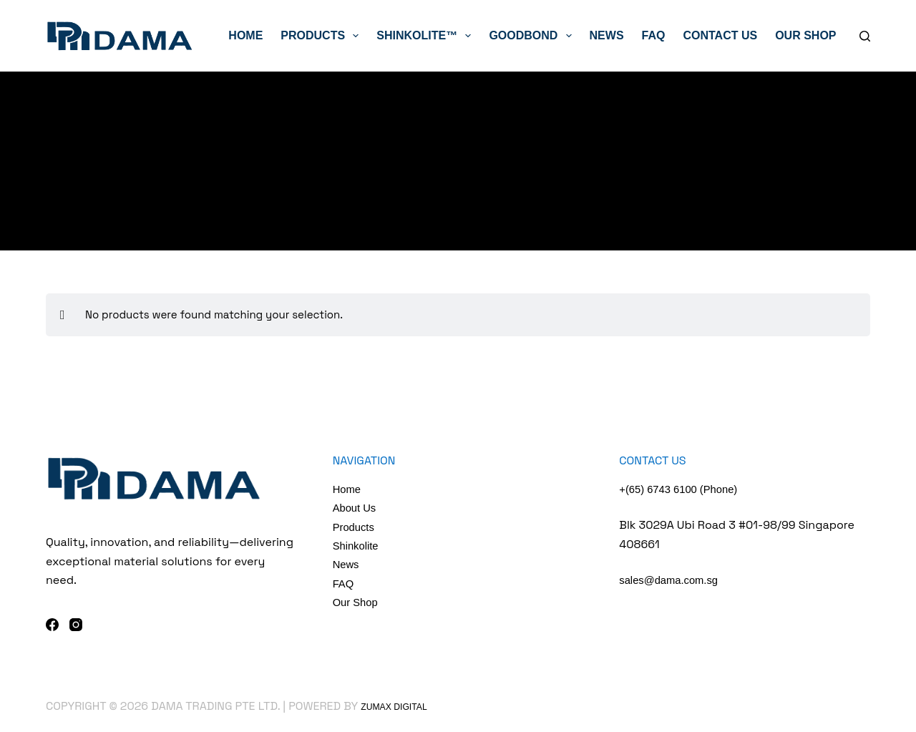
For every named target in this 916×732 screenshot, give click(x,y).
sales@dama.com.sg (672, 580)
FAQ (654, 35)
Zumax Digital (404, 706)
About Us (356, 508)
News (607, 35)
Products (322, 35)
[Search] (864, 36)
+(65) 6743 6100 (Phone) (683, 489)
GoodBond (533, 35)
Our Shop (805, 35)
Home (245, 35)
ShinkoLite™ (426, 35)
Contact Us (720, 35)
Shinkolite (357, 546)
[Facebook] (52, 624)
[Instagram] (75, 624)
